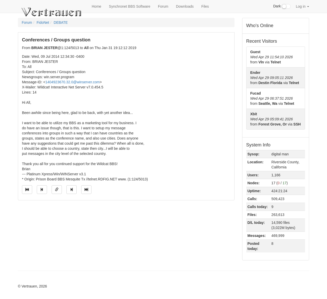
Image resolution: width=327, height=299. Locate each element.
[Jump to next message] (71, 189)
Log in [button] (302, 6)
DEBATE (61, 22)
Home (96, 6)
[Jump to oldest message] (27, 189)
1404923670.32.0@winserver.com (72, 82)
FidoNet (43, 22)
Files (205, 6)
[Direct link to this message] (57, 189)
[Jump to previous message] (42, 189)
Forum (163, 6)
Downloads (185, 6)
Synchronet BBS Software (129, 6)
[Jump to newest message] (86, 189)
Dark (282, 6)
